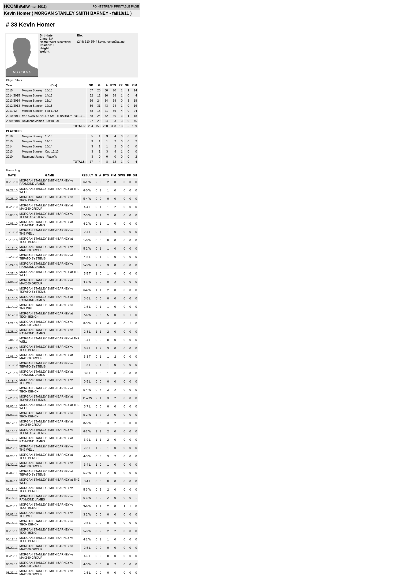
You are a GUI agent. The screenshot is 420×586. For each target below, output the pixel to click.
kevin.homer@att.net (111, 41)
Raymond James (33, 121)
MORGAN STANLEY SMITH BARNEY (47, 115)
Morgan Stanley (32, 90)
